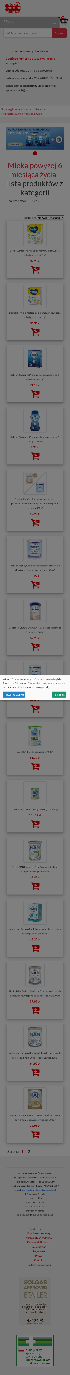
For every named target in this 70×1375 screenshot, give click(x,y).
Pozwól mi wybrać (14, 694)
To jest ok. (59, 694)
